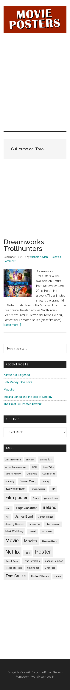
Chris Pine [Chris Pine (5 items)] (32, 473)
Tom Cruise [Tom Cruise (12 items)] (15, 576)
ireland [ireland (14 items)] (49, 507)
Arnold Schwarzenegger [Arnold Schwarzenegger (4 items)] (16, 467)
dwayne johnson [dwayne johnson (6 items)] (15, 488)
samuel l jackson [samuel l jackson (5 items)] (54, 561)
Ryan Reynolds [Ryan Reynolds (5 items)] (32, 561)
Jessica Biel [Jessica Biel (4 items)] (35, 524)
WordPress (38, 676)
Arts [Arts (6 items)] (34, 466)
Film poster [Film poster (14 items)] (16, 497)
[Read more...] (12, 325)
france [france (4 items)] (36, 498)
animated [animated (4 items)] (30, 460)
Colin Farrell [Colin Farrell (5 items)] (48, 473)
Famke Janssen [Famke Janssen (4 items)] (38, 489)
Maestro (9, 389)
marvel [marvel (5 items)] (32, 531)
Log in (50, 676)
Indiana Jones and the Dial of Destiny (28, 397)
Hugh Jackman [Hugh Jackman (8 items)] (26, 508)
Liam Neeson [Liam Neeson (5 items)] (53, 524)
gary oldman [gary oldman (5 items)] (51, 498)
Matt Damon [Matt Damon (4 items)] (46, 531)
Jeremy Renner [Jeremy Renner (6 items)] (14, 524)
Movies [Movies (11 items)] (30, 541)
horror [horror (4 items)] (8, 508)
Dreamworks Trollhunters (24, 245)
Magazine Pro (40, 672)
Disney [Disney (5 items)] (45, 481)
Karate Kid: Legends (17, 375)
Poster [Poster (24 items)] (43, 552)
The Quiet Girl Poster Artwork (23, 404)
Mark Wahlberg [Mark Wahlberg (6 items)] (14, 531)
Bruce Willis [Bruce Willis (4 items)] (48, 467)
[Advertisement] (35, 60)
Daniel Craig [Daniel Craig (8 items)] (28, 481)
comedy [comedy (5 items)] (9, 481)
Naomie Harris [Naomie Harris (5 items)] (49, 541)
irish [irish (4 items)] (7, 517)
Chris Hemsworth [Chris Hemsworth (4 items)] (13, 474)
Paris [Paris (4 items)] (27, 553)
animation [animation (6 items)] (46, 459)
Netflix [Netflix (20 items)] (12, 552)
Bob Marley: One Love (18, 382)
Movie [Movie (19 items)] (12, 540)
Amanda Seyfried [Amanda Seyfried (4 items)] (13, 460)
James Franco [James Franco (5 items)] (46, 516)
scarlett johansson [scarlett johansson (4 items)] (13, 568)
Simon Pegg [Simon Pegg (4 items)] (50, 568)
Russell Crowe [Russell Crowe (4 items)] (11, 561)
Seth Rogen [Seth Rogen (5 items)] (33, 567)
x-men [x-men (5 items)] (57, 576)
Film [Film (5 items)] (53, 488)
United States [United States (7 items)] (40, 576)
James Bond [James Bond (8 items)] (24, 516)
